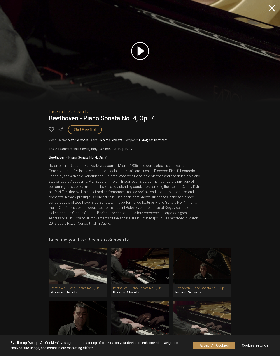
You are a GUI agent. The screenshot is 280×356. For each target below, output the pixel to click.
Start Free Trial (85, 129)
